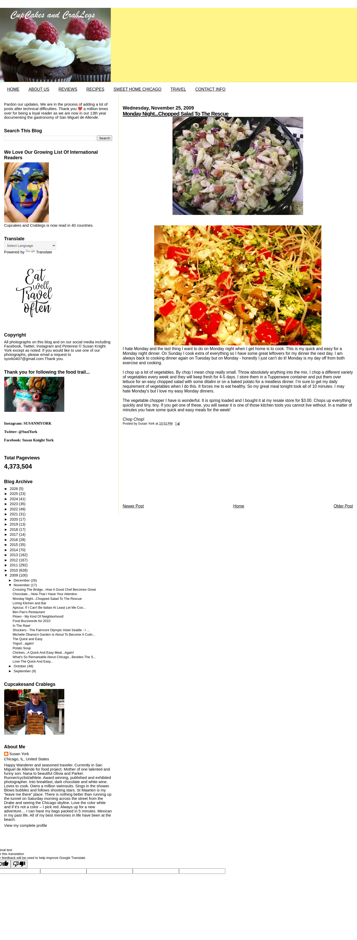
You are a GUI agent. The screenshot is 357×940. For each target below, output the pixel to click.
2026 (14, 489)
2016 (14, 540)
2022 (14, 509)
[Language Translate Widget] (30, 246)
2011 (14, 565)
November (22, 585)
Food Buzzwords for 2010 (31, 621)
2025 (14, 494)
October (20, 666)
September (23, 671)
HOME (13, 89)
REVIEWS (68, 89)
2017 (14, 534)
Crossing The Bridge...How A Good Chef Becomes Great (54, 589)
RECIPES (95, 89)
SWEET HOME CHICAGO (137, 89)
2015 (14, 545)
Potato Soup (22, 648)
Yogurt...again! (23, 643)
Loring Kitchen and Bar (29, 603)
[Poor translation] (19, 864)
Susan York (19, 754)
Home (238, 506)
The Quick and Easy (27, 639)
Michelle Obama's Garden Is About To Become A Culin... (54, 634)
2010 (14, 570)
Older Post (343, 506)
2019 (14, 524)
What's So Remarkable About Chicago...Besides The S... (54, 657)
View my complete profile (25, 825)
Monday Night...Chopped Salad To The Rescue (175, 114)
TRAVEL (178, 89)
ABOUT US (38, 89)
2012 (14, 560)
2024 (14, 499)
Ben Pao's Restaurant (29, 612)
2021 (14, 514)
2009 (14, 575)
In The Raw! (21, 626)
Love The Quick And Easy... (33, 661)
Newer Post (133, 506)
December (22, 580)
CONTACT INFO (210, 89)
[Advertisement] (162, 466)
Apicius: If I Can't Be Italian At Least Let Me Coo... (49, 607)
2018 (14, 529)
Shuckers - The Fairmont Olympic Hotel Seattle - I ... (51, 630)
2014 (14, 550)
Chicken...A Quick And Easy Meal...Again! (43, 652)
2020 (14, 519)
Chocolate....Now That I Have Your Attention (45, 594)
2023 (14, 504)
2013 (14, 555)
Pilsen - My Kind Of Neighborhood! (38, 616)
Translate (39, 252)
